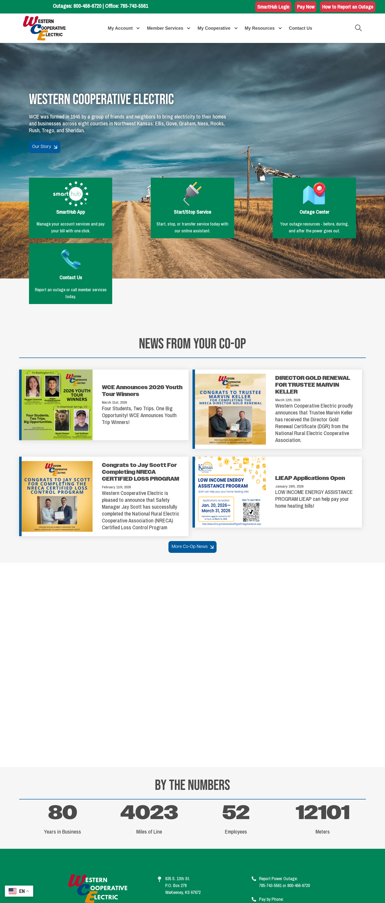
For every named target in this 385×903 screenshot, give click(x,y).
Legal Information (146, 867)
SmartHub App (66, 198)
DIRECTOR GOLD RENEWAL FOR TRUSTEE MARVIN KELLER (312, 319)
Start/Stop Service (150, 198)
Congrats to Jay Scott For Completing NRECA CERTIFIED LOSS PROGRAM (140, 407)
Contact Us (318, 198)
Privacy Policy (206, 867)
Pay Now (303, 6)
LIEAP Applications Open (310, 413)
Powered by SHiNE (237, 891)
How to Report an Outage (346, 6)
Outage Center (234, 198)
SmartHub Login (269, 6)
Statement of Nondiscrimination (279, 867)
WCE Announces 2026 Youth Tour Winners (142, 326)
